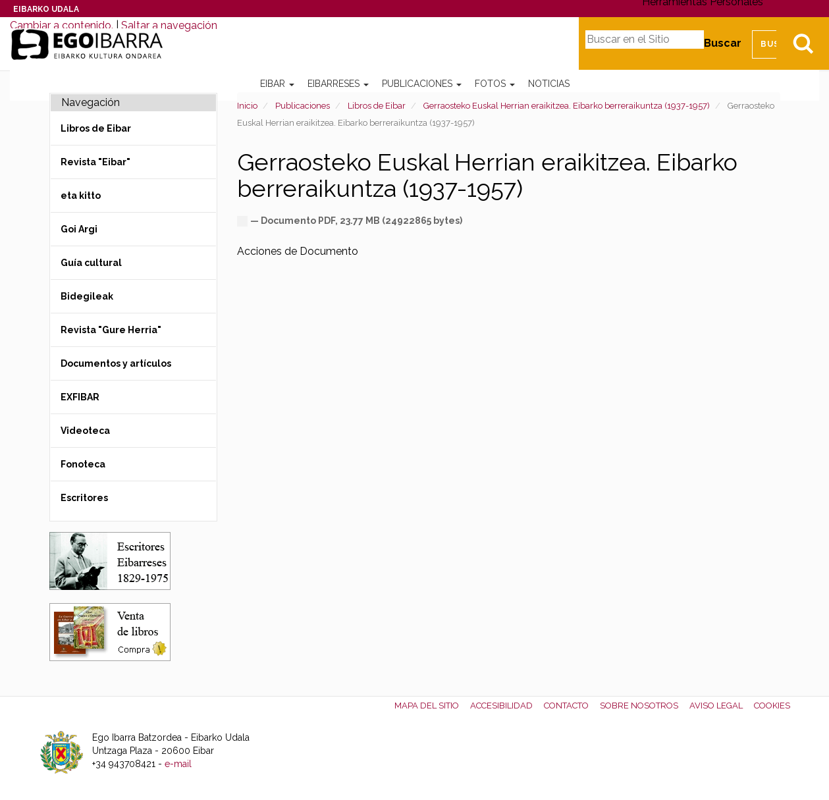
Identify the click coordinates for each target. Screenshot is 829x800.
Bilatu (802, 43)
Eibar (277, 83)
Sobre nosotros (639, 705)
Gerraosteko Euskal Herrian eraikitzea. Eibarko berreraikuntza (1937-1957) (566, 106)
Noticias (549, 83)
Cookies (772, 705)
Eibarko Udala (46, 9)
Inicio (247, 106)
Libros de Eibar (377, 106)
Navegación (90, 102)
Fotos (495, 83)
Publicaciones (422, 83)
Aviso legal (716, 705)
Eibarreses (338, 83)
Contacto (566, 705)
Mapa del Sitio (426, 705)
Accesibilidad (501, 705)
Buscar (722, 43)
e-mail (178, 764)
